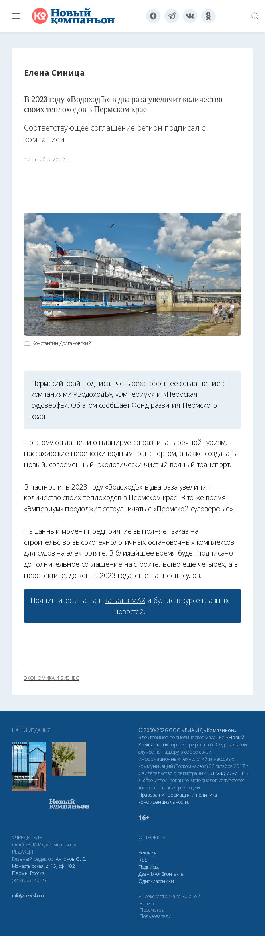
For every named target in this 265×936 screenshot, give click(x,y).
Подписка (149, 867)
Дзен (144, 874)
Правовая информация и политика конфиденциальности (177, 798)
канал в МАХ (125, 600)
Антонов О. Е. (71, 859)
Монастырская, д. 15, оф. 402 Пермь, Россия (43, 870)
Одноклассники (156, 881)
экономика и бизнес (51, 678)
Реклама (148, 852)
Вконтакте (172, 874)
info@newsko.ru (28, 895)
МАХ (155, 874)
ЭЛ (228, 773)
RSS (142, 859)
